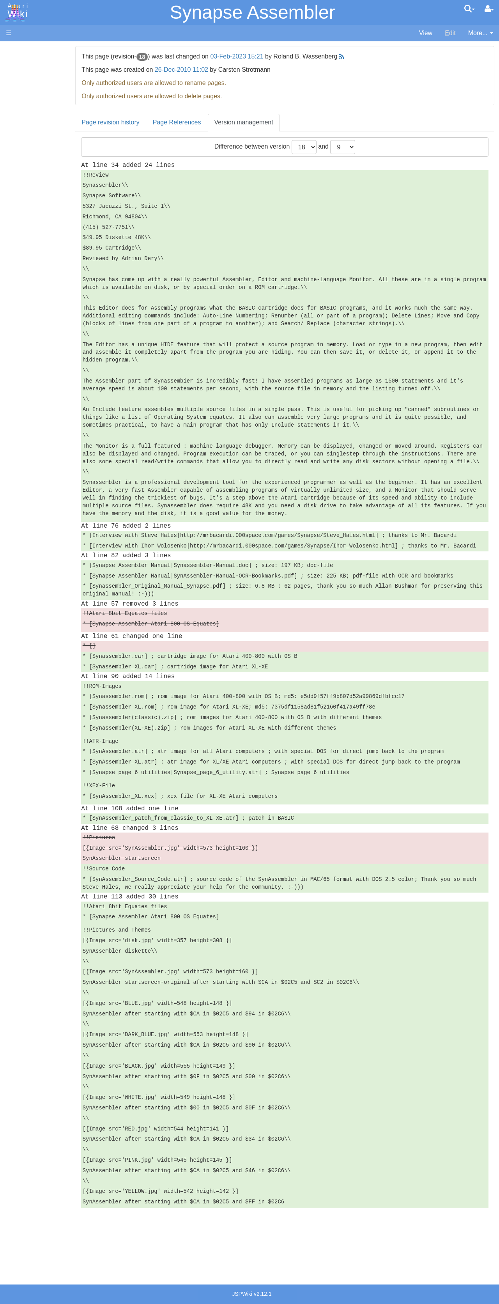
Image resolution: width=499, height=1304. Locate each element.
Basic (29, 209)
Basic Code (37, 382)
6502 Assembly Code (50, 373)
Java (28, 244)
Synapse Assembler (252, 12)
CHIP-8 (31, 333)
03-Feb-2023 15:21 (274, 56)
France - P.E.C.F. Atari (52, 508)
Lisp (27, 253)
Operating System (46, 355)
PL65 (28, 297)
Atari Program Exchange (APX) (49, 428)
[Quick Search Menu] (470, 8)
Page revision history (148, 122)
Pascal (30, 280)
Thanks (16, 583)
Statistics (18, 601)
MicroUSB (20, 129)
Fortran (31, 235)
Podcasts (19, 477)
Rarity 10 (18, 592)
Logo (28, 262)
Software (18, 76)
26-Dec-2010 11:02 (219, 69)
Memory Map (24, 102)
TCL (27, 315)
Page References (214, 122)
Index (13, 169)
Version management (280, 122)
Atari (16, 11)
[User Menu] (489, 9)
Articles (16, 50)
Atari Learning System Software (50, 441)
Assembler (36, 200)
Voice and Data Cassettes (42, 415)
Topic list (18, 116)
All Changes (22, 142)
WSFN (30, 324)
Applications (22, 90)
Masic (29, 271)
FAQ (12, 155)
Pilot (27, 289)
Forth (28, 226)
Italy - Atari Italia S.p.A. (53, 535)
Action (30, 191)
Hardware (19, 63)
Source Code (39, 364)
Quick (29, 306)
